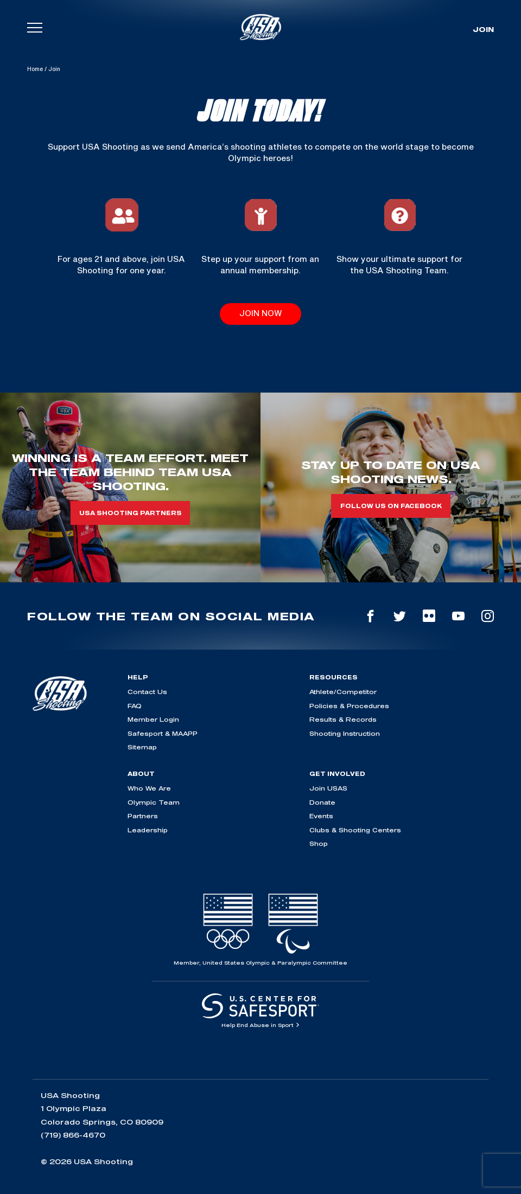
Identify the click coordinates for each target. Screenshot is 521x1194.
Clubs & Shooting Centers (355, 829)
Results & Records (343, 719)
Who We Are (149, 788)
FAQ (135, 705)
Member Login (153, 719)
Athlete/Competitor (343, 691)
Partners (143, 815)
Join (483, 29)
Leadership (148, 829)
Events (321, 815)
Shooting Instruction (344, 733)
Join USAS (328, 788)
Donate (322, 802)
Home (35, 69)
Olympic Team (154, 802)
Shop (318, 843)
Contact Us (147, 691)
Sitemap (142, 746)
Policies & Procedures (349, 705)
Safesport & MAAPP (163, 733)
